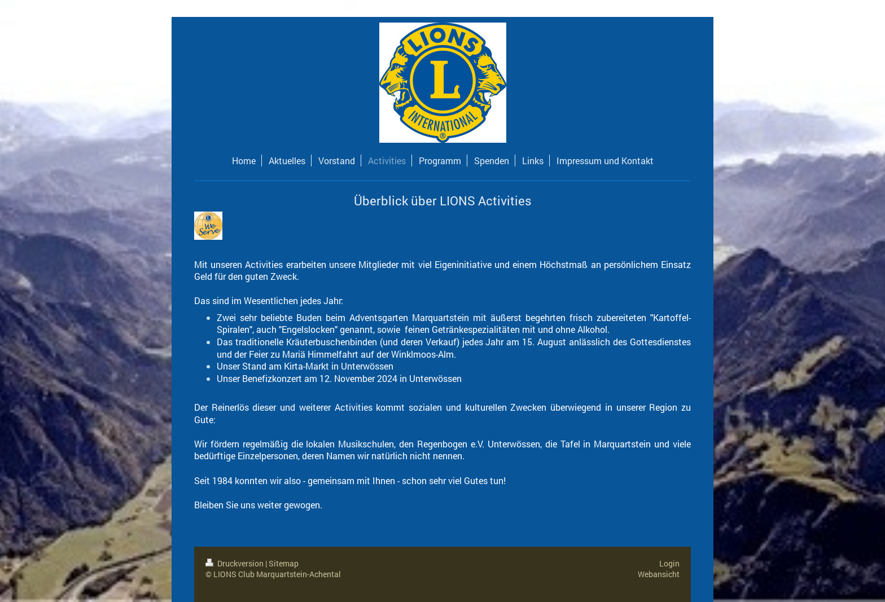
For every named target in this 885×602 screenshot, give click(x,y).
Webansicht (659, 574)
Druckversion (235, 563)
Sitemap (284, 563)
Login (669, 563)
